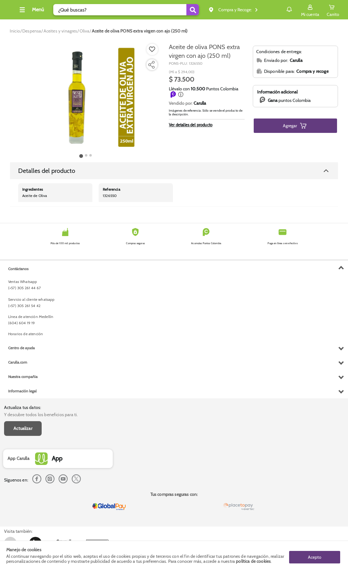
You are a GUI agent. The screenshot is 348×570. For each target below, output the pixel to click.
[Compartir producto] (151, 64)
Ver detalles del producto (190, 124)
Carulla (200, 103)
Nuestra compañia (23, 504)
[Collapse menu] (39, 10)
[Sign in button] (310, 10)
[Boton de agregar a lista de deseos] (152, 49)
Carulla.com (17, 490)
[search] (133, 9)
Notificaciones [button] (280, 9)
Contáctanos (18, 396)
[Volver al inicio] (12, 11)
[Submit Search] (199, 9)
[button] (181, 94)
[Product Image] (85, 97)
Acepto (314, 555)
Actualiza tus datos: (22, 268)
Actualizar (22, 289)
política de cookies (253, 561)
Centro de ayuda (21, 476)
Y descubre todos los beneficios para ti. (41, 275)
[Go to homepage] (15, 31)
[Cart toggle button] (333, 10)
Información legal (22, 519)
